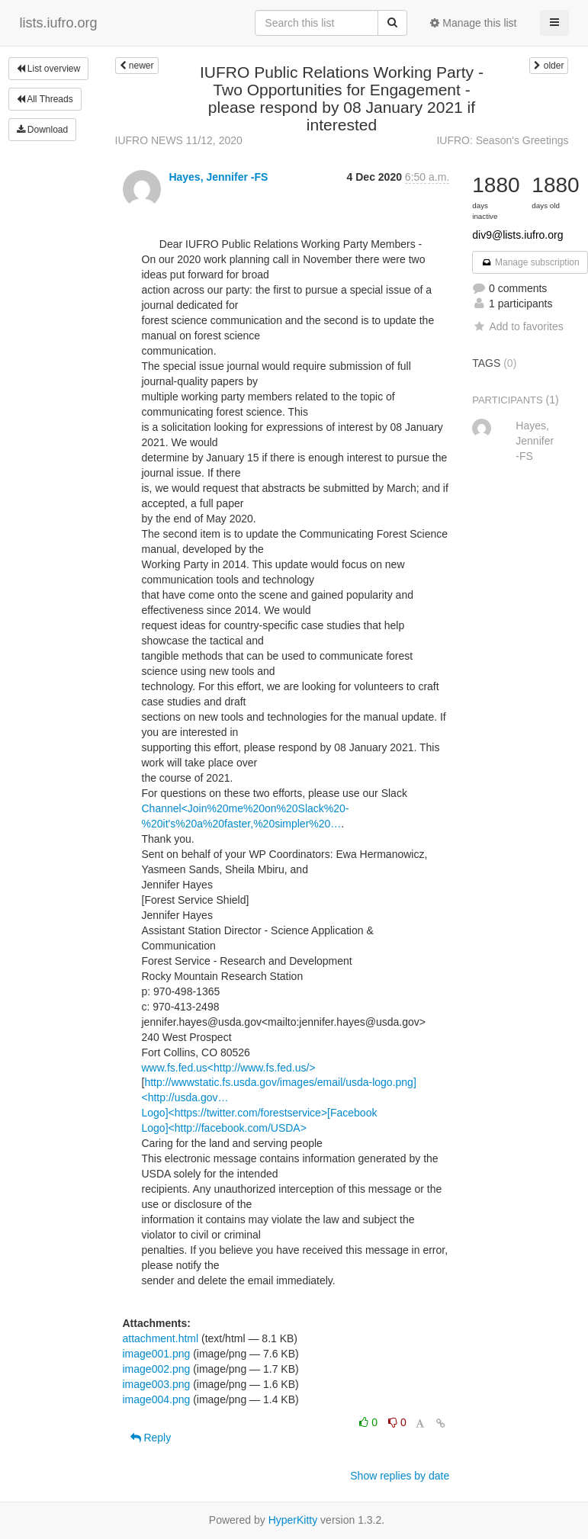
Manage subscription (530, 262)
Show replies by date (399, 1476)
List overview (49, 68)
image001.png (157, 1354)
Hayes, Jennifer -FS (218, 177)
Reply (151, 1437)
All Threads (45, 99)
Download (43, 129)
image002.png (157, 1369)
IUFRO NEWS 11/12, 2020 (179, 140)
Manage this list (473, 23)
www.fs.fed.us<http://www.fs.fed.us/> (229, 1068)
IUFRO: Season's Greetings (502, 140)
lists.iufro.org (59, 23)
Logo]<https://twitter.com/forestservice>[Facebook (260, 1113)
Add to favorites (517, 326)
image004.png (157, 1399)
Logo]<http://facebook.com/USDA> (224, 1128)
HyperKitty (293, 1520)
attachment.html (161, 1338)
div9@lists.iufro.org (517, 235)
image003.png (157, 1384)
